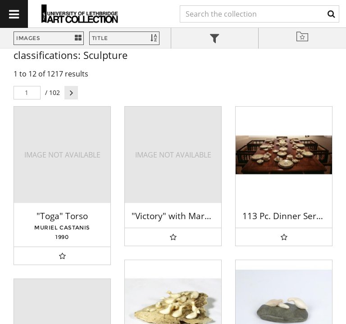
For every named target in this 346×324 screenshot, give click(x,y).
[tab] (215, 39)
